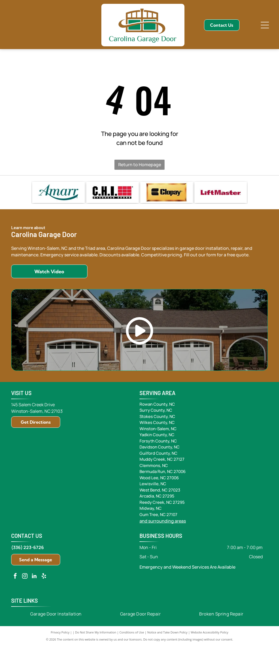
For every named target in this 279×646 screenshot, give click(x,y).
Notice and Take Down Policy (167, 632)
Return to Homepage (139, 165)
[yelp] (44, 576)
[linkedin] (34, 576)
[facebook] (15, 576)
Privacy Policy (60, 632)
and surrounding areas (163, 521)
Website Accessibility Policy (209, 632)
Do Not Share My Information (95, 632)
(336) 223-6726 (27, 547)
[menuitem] (56, 613)
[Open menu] (265, 25)
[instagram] (25, 576)
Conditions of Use (131, 632)
